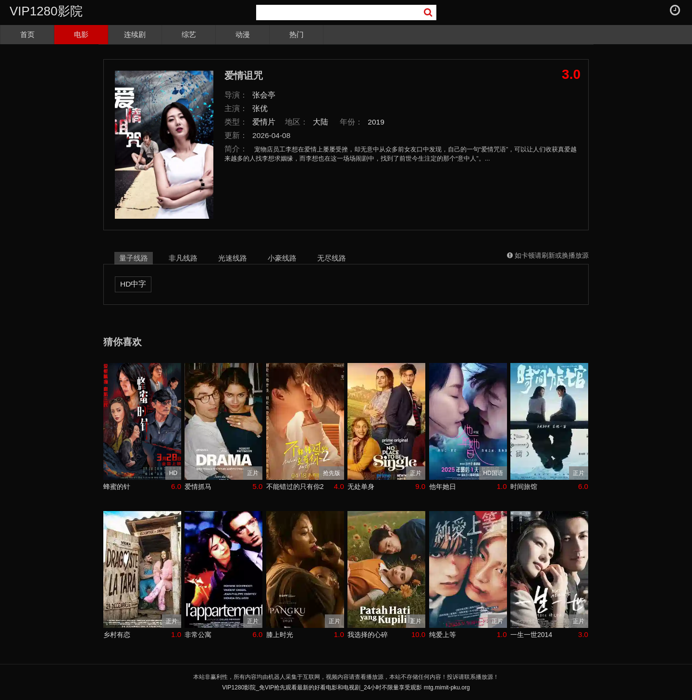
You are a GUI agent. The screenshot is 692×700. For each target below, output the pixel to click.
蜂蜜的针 (116, 486)
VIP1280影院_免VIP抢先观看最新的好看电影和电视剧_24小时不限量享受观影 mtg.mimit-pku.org (346, 687)
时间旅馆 (523, 486)
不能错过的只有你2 (295, 486)
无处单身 (360, 486)
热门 (296, 34)
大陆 (320, 122)
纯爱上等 (442, 634)
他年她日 (442, 486)
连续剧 (135, 34)
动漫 (242, 34)
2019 (376, 122)
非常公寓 (198, 634)
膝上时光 (279, 634)
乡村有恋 (116, 634)
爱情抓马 (198, 486)
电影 (81, 34)
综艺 (189, 34)
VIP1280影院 (46, 11)
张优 (260, 108)
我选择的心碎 (367, 634)
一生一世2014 (531, 634)
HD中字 (133, 284)
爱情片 (263, 122)
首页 (27, 34)
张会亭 (263, 95)
